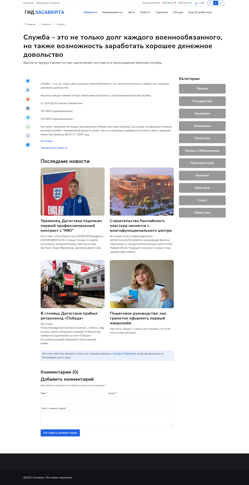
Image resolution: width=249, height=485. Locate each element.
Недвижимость (112, 12)
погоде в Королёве (124, 353)
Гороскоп (162, 12)
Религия (202, 175)
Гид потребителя (200, 12)
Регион (61, 24)
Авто (131, 12)
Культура (202, 187)
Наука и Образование (202, 150)
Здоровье (202, 113)
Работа (145, 12)
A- (210, 3)
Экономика (202, 125)
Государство (202, 101)
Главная (29, 24)
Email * (113, 393)
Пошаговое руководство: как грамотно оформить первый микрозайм (138, 318)
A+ (221, 3)
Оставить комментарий (60, 432)
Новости (91, 12)
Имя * (44, 393)
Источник (47, 140)
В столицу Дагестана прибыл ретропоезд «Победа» (69, 315)
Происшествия (202, 163)
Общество (202, 212)
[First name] (73, 400)
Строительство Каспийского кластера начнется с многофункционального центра (141, 225)
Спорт (202, 200)
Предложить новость (48, 3)
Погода (178, 12)
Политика (202, 138)
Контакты (28, 3)
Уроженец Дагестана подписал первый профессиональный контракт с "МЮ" (71, 225)
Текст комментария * (54, 408)
